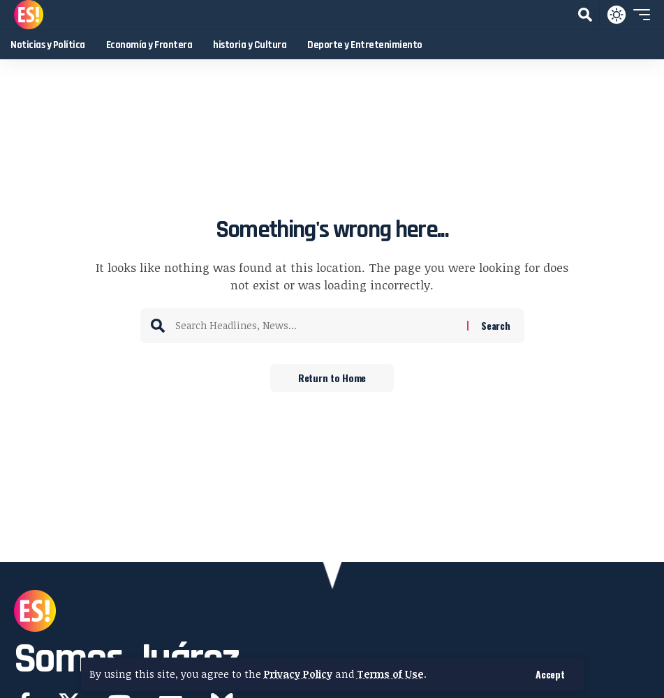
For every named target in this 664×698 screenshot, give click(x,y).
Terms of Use (390, 674)
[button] (550, 674)
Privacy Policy (298, 674)
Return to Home (332, 377)
